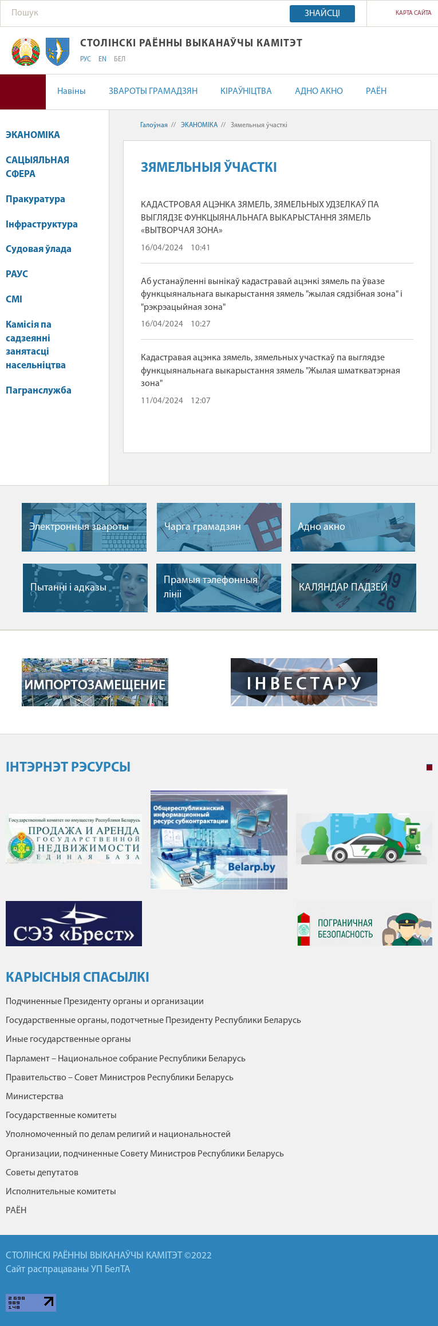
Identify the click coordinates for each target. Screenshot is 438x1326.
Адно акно (321, 527)
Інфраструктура (47, 225)
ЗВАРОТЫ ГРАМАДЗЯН (153, 91)
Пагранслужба (39, 391)
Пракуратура (41, 199)
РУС (85, 59)
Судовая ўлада (39, 249)
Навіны (71, 91)
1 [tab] (429, 767)
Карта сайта (414, 13)
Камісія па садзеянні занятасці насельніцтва (36, 345)
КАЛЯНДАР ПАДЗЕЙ (343, 588)
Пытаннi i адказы (68, 588)
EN (102, 59)
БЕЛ (119, 59)
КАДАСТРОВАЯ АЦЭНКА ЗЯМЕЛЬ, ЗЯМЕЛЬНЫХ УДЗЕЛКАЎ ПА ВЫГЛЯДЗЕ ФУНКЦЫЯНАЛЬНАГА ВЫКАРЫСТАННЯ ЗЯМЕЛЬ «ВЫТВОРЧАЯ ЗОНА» (260, 217)
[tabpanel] (219, 873)
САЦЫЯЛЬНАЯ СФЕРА (37, 167)
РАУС (17, 275)
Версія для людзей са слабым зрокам (23, 91)
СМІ (14, 300)
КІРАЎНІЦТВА (246, 91)
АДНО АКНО (319, 91)
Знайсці (322, 13)
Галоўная (154, 125)
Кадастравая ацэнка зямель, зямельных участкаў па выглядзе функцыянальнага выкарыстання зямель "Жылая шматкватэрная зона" (270, 370)
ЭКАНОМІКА (38, 135)
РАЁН (376, 91)
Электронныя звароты (79, 527)
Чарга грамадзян (202, 527)
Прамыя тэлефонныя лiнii (211, 587)
